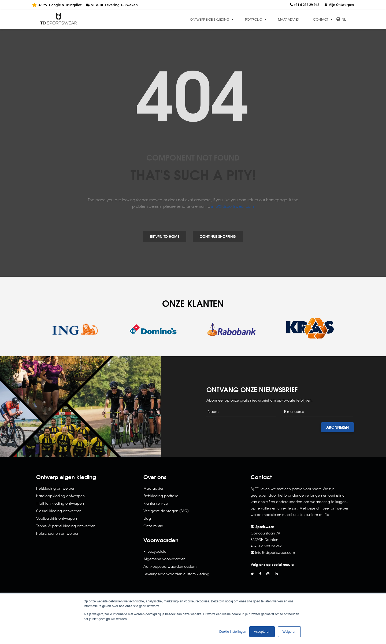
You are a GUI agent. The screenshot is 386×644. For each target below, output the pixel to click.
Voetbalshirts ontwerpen (56, 518)
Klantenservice (155, 503)
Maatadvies (153, 488)
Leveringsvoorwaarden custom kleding (176, 573)
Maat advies (288, 19)
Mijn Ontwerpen (341, 4)
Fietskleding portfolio (161, 495)
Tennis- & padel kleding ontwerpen (65, 525)
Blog (147, 518)
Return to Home (164, 236)
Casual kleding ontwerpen (58, 510)
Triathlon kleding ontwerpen (60, 503)
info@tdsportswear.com (232, 206)
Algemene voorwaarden (164, 558)
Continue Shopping (218, 236)
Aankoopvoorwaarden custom (169, 566)
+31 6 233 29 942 (306, 4)
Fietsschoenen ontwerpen (57, 533)
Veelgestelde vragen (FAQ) (166, 510)
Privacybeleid (154, 551)
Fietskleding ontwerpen (55, 488)
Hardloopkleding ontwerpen (60, 495)
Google (55, 4)
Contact (320, 19)
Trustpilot (73, 4)
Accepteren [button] (262, 632)
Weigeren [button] (289, 632)
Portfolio (253, 19)
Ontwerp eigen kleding (209, 19)
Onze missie (153, 525)
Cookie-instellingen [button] (232, 632)
